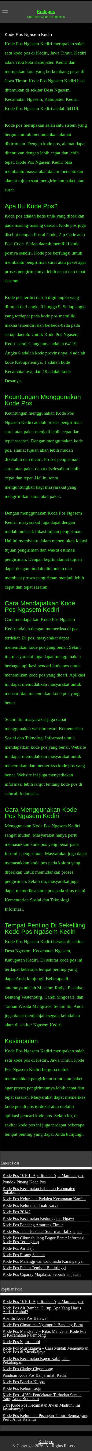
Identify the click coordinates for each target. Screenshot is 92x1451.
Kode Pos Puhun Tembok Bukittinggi (34, 1267)
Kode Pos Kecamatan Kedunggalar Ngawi (38, 1218)
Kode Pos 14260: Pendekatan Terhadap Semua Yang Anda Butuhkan (42, 1397)
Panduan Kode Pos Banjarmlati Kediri (35, 1375)
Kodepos (46, 11)
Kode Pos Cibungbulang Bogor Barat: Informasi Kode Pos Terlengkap (43, 1240)
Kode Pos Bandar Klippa (24, 1381)
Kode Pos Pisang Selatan (24, 1254)
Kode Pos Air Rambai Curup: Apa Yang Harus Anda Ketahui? (42, 1310)
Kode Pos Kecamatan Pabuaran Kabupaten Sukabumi (39, 1190)
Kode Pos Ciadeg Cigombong (28, 1368)
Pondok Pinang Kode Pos (24, 1182)
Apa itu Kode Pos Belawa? (25, 1318)
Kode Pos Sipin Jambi (21, 1341)
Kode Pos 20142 (16, 1212)
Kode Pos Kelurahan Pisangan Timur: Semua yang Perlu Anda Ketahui (45, 1417)
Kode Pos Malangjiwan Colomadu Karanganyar (43, 1261)
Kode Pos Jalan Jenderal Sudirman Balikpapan (42, 1231)
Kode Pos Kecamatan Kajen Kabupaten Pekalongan (36, 1360)
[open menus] (5, 11)
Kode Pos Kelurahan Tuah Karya (30, 1205)
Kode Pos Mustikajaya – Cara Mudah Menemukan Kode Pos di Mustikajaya (45, 1350)
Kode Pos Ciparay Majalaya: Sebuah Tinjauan (42, 1274)
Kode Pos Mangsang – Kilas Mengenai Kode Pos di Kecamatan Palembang (44, 1333)
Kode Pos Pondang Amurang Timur (33, 1225)
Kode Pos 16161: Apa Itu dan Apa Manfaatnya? (43, 1175)
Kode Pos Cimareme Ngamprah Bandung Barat (43, 1324)
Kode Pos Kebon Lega (22, 1388)
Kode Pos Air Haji (18, 1248)
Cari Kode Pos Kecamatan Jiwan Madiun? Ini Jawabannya (41, 1407)
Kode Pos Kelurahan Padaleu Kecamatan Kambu (44, 1198)
